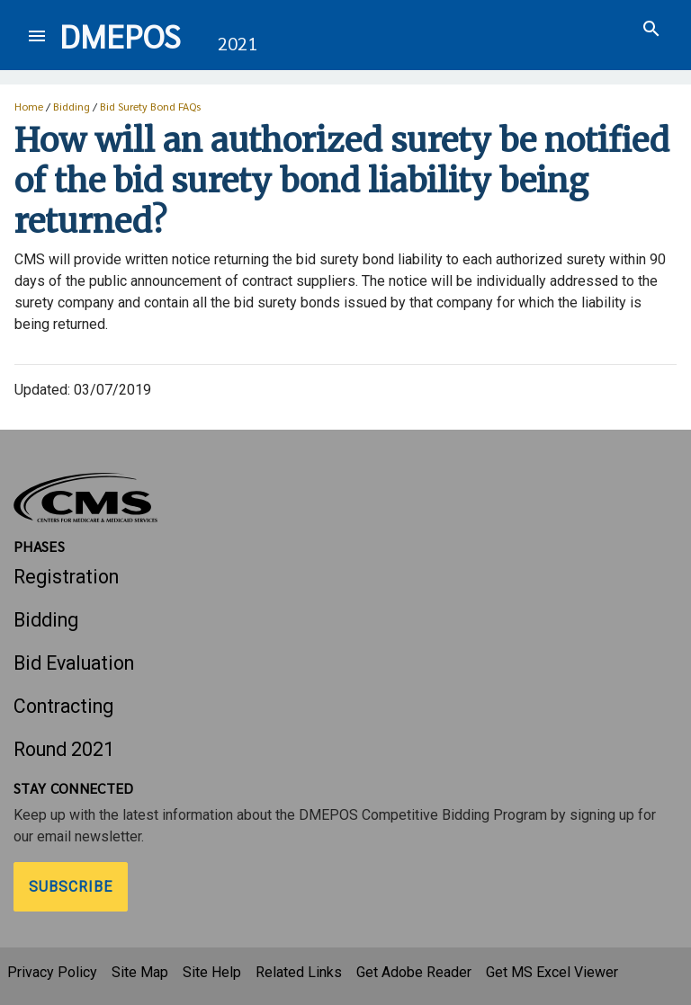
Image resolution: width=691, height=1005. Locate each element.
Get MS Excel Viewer (552, 972)
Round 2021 (63, 749)
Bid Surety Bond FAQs (150, 106)
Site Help (212, 972)
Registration (66, 576)
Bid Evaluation (73, 663)
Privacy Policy (52, 972)
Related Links (299, 972)
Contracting (63, 706)
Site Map (140, 972)
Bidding (71, 106)
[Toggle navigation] (36, 35)
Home (28, 106)
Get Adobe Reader (413, 972)
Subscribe (70, 886)
